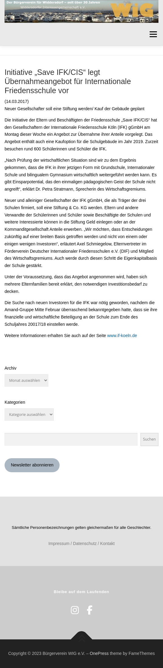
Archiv (10, 368)
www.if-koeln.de (122, 335)
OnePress (99, 653)
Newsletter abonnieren (32, 464)
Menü (153, 34)
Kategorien (15, 402)
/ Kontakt (106, 543)
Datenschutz (85, 543)
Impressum (58, 543)
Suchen (149, 439)
